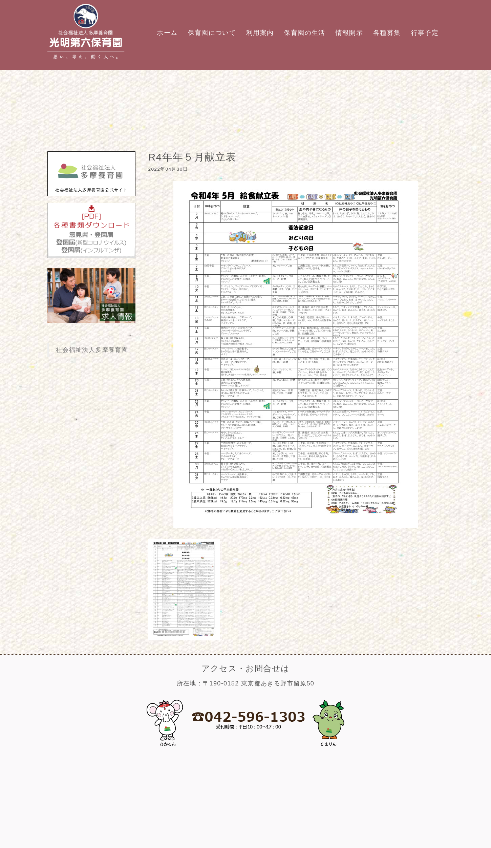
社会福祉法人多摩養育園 (92, 349)
